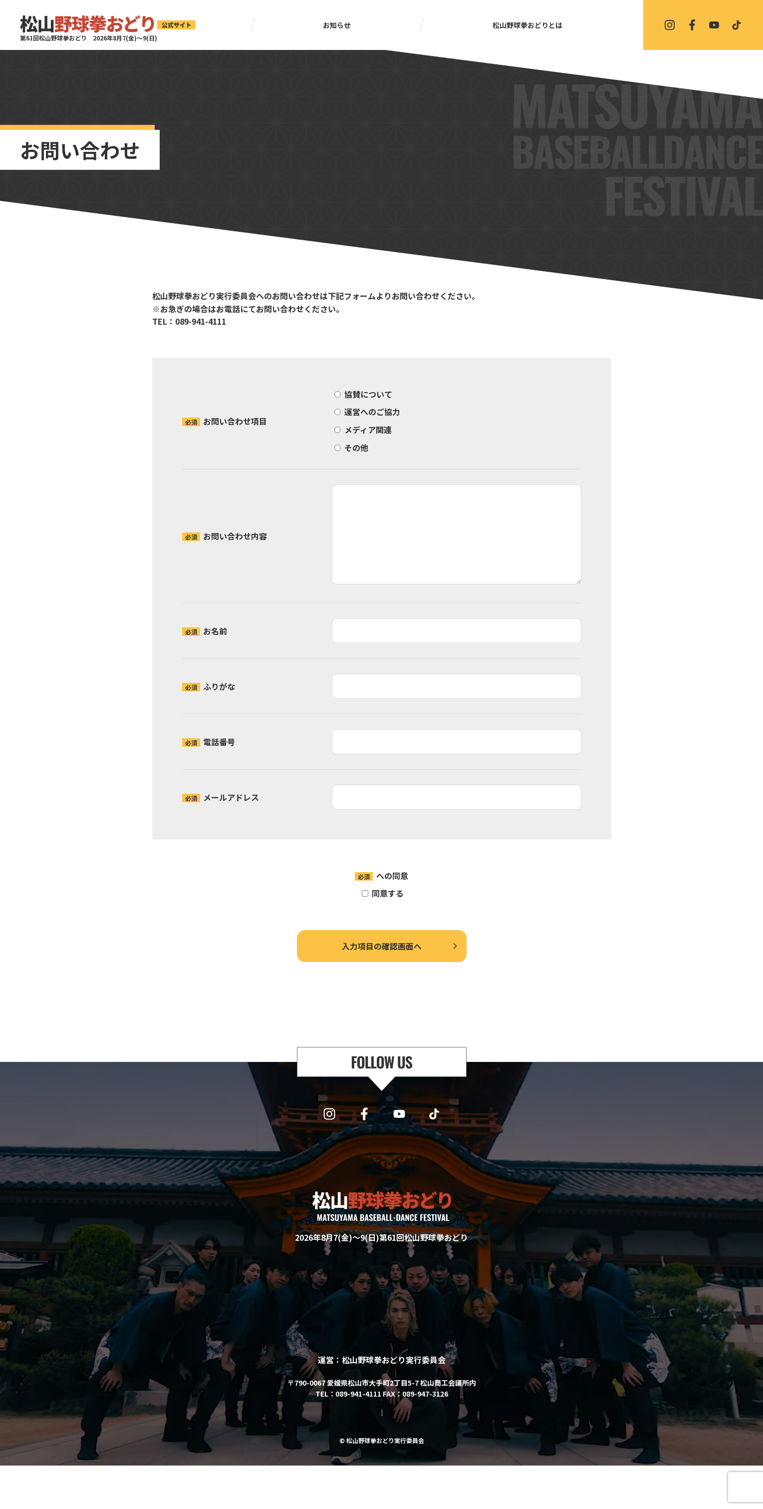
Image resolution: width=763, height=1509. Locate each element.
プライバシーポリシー (371, 876)
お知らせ (337, 25)
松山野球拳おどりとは (527, 25)
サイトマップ (342, 1456)
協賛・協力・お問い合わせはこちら (382, 1427)
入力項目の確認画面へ (382, 946)
